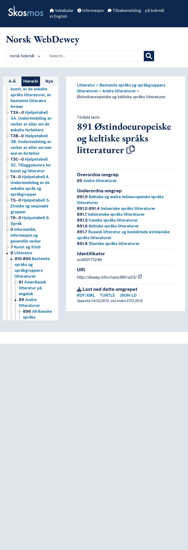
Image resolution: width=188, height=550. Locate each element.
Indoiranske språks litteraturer (111, 214)
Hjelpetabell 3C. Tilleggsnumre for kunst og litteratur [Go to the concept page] (30, 165)
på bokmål (154, 10)
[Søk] (149, 56)
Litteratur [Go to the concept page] (21, 253)
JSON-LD (128, 295)
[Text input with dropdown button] (95, 56)
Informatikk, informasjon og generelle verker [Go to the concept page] (25, 235)
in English (58, 16)
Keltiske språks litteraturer (108, 226)
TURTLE (107, 295)
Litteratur (86, 85)
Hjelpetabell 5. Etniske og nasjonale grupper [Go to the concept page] (30, 206)
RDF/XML (86, 295)
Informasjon (90, 10)
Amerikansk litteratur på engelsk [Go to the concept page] (32, 288)
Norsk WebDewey (42, 39)
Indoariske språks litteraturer (116, 208)
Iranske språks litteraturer (107, 220)
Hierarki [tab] (30, 81)
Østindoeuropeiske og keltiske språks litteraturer (121, 97)
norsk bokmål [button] (25, 56)
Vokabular (61, 10)
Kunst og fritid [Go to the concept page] (25, 247)
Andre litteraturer (119, 91)
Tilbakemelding (124, 10)
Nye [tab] (49, 81)
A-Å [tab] (12, 81)
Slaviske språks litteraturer (108, 243)
